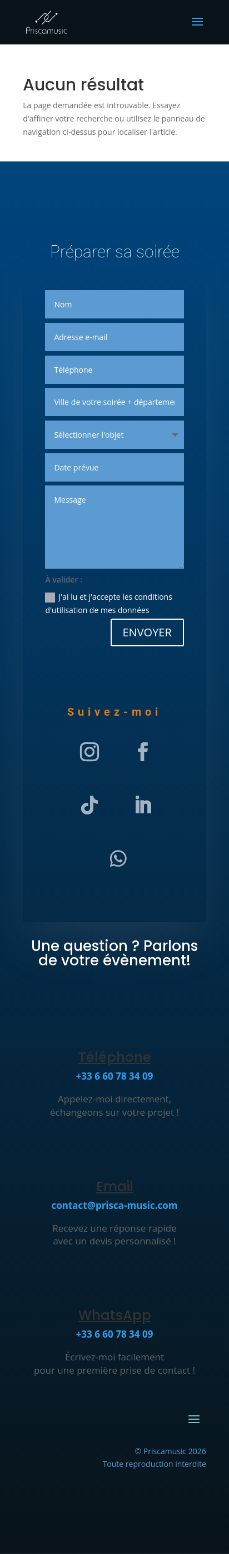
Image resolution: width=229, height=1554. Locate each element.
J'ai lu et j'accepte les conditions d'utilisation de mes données (108, 603)
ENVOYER (147, 632)
